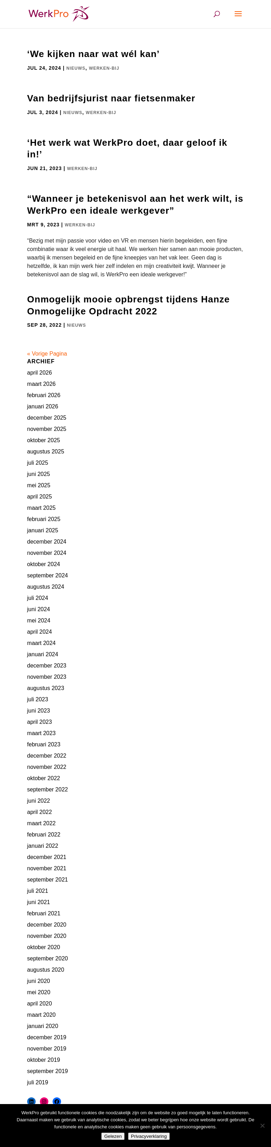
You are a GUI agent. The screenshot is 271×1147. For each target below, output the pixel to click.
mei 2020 (38, 992)
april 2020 (39, 1004)
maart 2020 (41, 1015)
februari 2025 (43, 519)
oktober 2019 (43, 1060)
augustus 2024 (45, 587)
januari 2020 (42, 1026)
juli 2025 (37, 463)
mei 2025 (38, 485)
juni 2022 (38, 801)
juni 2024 (38, 609)
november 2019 (46, 1049)
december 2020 (46, 925)
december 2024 (46, 542)
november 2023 (46, 677)
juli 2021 (37, 891)
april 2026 (39, 373)
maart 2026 (41, 384)
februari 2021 (43, 913)
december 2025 (46, 418)
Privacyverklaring (149, 1136)
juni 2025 (38, 474)
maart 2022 (41, 823)
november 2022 (46, 767)
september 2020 (47, 958)
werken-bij (104, 68)
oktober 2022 (43, 778)
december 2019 (46, 1037)
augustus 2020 (45, 970)
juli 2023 (37, 699)
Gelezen (113, 1136)
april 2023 (39, 722)
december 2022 (46, 756)
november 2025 (46, 429)
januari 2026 (42, 406)
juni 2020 (38, 981)
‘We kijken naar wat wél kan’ (93, 54)
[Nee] (262, 1125)
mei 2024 (38, 620)
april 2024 (39, 632)
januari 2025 (42, 530)
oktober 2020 (43, 947)
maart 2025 (41, 508)
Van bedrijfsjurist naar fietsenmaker (111, 98)
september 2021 (47, 880)
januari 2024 (42, 654)
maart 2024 (41, 643)
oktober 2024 (43, 564)
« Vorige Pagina (47, 354)
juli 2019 (37, 1082)
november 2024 (46, 553)
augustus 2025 (45, 452)
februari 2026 (43, 395)
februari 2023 (43, 744)
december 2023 (46, 666)
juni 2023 (38, 711)
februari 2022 (43, 835)
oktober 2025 (43, 440)
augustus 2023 (45, 688)
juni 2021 (38, 902)
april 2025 (39, 497)
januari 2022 (42, 846)
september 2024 (47, 575)
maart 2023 (41, 733)
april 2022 (39, 812)
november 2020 (46, 936)
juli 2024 (37, 598)
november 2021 (46, 868)
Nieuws (75, 68)
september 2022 (47, 789)
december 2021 (46, 857)
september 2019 (47, 1071)
